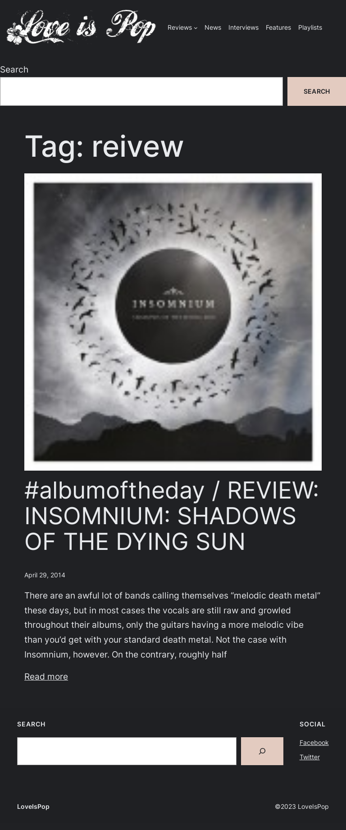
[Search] (262, 751)
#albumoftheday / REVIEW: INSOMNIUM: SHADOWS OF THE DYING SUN (171, 516)
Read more (46, 676)
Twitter (310, 757)
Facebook (314, 742)
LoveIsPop (33, 806)
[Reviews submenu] (196, 28)
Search (14, 69)
